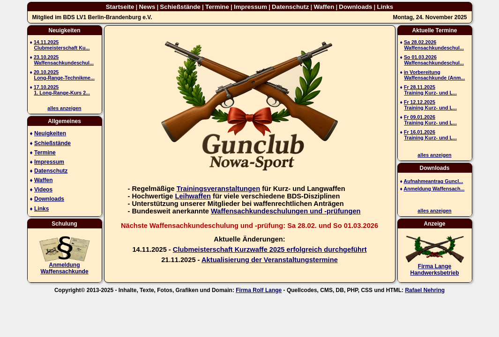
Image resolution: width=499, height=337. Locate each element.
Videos (43, 189)
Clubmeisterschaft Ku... (61, 48)
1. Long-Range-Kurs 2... (62, 92)
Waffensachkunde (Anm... (434, 78)
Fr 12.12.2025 (419, 102)
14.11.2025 (46, 42)
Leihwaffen (193, 196)
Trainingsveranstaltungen (218, 188)
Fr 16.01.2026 (419, 132)
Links (385, 6)
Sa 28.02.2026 (420, 42)
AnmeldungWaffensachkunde (64, 268)
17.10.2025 (46, 87)
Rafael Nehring (425, 290)
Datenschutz (290, 6)
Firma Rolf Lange (259, 290)
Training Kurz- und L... (430, 92)
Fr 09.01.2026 (419, 117)
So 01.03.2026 (420, 57)
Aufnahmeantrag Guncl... (433, 181)
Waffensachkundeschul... (64, 63)
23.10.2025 (46, 57)
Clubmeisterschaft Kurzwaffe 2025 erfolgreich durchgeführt (270, 249)
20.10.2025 (46, 72)
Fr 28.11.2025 (419, 87)
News (147, 6)
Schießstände (180, 6)
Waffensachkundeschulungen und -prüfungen (285, 211)
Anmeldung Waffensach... (434, 188)
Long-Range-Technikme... (64, 78)
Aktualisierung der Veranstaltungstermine (269, 260)
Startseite (120, 6)
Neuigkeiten (50, 133)
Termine (217, 6)
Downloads (355, 6)
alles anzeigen (64, 108)
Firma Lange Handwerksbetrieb (434, 269)
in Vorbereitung (422, 72)
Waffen (323, 6)
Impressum (250, 6)
